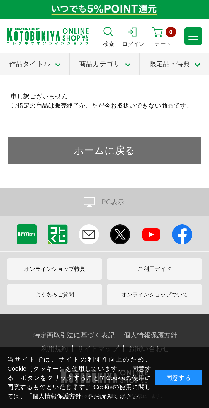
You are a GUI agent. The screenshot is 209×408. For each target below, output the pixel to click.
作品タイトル (29, 64)
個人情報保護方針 (56, 396)
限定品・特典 (170, 64)
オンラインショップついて (154, 294)
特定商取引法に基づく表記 (74, 335)
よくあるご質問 (54, 294)
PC (104, 202)
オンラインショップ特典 (54, 269)
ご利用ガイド (154, 269)
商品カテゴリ (99, 64)
